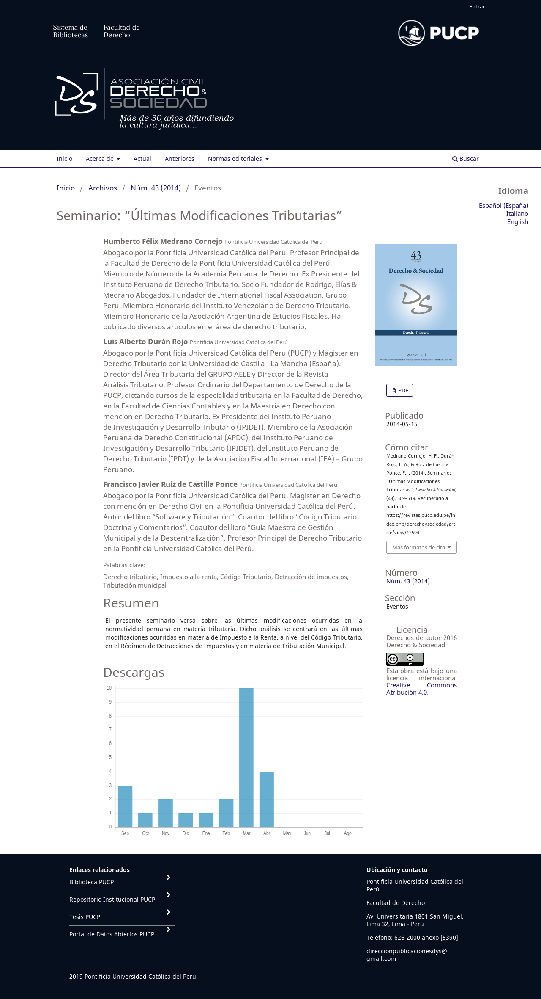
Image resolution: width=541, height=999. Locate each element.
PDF (402, 390)
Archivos (102, 188)
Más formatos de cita (418, 547)
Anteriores (179, 159)
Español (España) (503, 205)
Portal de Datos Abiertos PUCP (111, 934)
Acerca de (100, 159)
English (517, 221)
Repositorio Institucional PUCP (112, 899)
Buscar (465, 159)
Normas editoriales (236, 159)
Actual (142, 159)
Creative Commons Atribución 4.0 (421, 688)
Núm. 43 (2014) (156, 188)
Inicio (64, 159)
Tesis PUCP (84, 917)
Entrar (477, 6)
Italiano (517, 213)
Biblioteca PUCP (91, 882)
